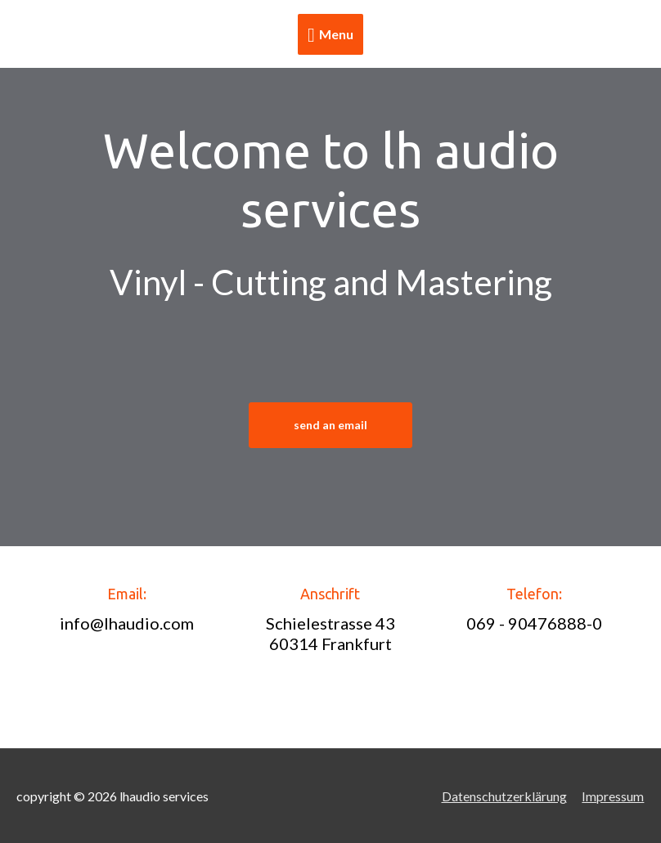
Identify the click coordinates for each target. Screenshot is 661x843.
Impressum (613, 796)
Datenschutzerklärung (504, 796)
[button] (330, 425)
